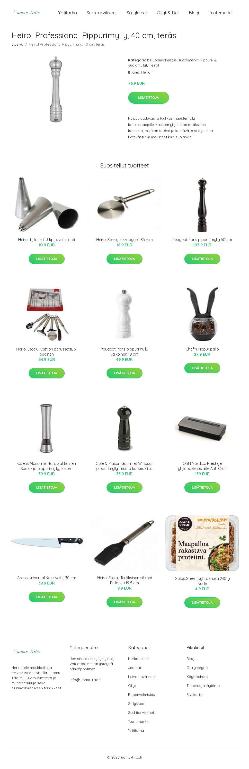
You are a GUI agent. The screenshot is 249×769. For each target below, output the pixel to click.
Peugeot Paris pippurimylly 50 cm (202, 243)
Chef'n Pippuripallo (202, 352)
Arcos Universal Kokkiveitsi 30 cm (46, 581)
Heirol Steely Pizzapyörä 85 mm (124, 243)
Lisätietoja (148, 101)
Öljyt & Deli (168, 14)
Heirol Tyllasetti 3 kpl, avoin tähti (46, 243)
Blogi (194, 14)
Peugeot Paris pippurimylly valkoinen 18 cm (124, 355)
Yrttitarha (67, 14)
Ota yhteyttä (197, 671)
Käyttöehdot (197, 680)
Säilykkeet (137, 14)
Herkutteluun (138, 662)
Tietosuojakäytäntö (203, 689)
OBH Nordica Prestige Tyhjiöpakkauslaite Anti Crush (202, 469)
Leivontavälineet (142, 680)
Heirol (154, 68)
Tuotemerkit (221, 14)
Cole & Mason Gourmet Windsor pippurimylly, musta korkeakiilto (124, 469)
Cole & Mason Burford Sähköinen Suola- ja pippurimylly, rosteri (46, 469)
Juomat (134, 671)
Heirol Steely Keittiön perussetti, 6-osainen (46, 355)
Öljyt (132, 689)
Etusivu (17, 47)
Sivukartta (195, 698)
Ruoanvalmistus (163, 63)
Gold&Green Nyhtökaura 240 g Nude (202, 584)
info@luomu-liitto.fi (85, 683)
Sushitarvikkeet (102, 14)
